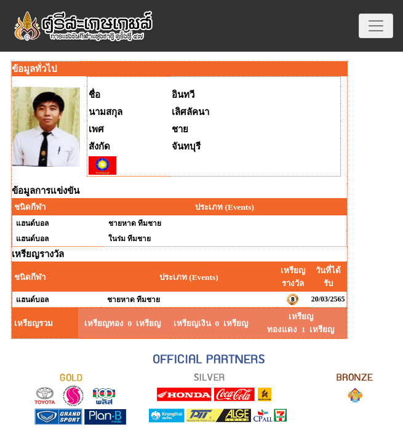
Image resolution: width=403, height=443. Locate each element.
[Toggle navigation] (376, 26)
